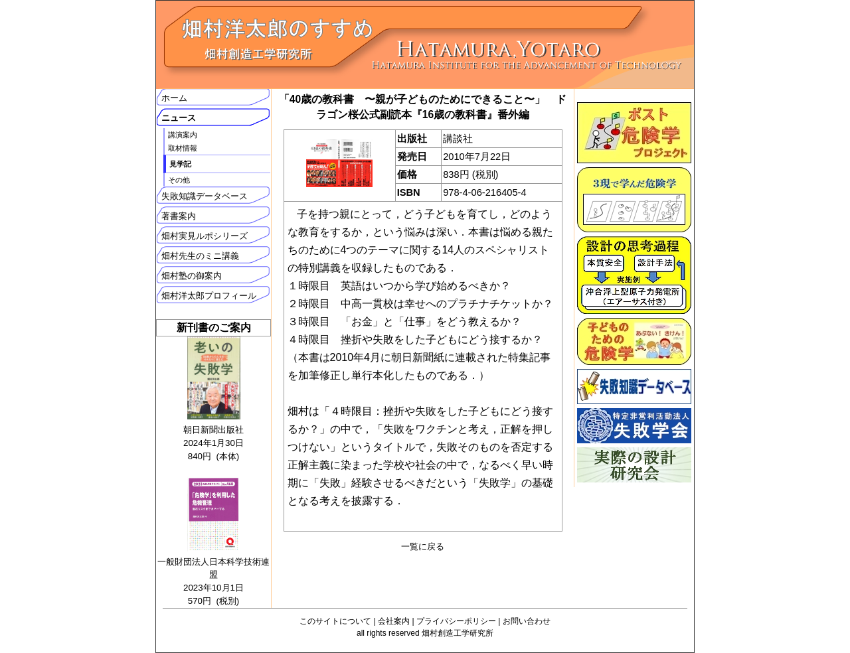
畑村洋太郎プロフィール (208, 296)
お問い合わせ (527, 621)
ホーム (174, 98)
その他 (179, 180)
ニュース (178, 118)
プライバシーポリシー (456, 621)
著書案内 (178, 216)
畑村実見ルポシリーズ (204, 236)
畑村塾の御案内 (191, 276)
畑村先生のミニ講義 (200, 256)
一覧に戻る (422, 546)
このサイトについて (335, 621)
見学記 (180, 164)
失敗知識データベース (204, 196)
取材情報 (182, 148)
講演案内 (182, 135)
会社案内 (394, 621)
